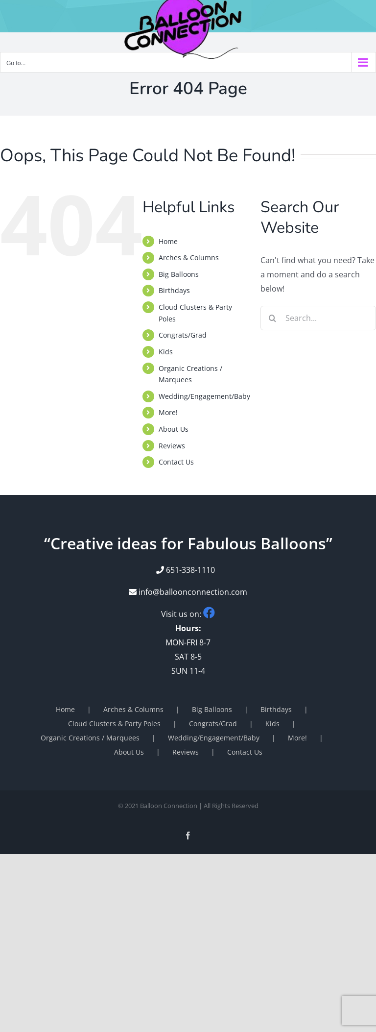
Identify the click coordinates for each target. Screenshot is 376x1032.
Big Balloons (179, 274)
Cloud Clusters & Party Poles (114, 723)
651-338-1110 (190, 570)
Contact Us (176, 462)
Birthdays (174, 290)
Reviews (172, 445)
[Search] (272, 318)
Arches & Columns (189, 257)
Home (168, 241)
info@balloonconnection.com (188, 592)
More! (168, 412)
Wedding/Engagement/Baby (204, 396)
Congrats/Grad (183, 335)
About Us (173, 429)
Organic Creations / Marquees (90, 737)
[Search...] (318, 318)
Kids (166, 351)
